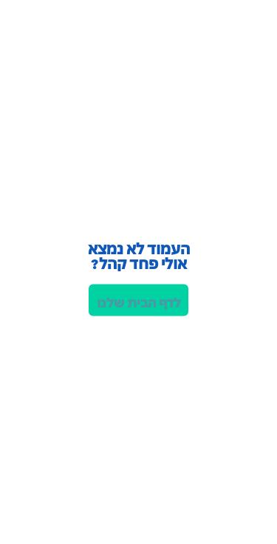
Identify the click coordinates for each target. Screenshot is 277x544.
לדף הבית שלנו (139, 301)
